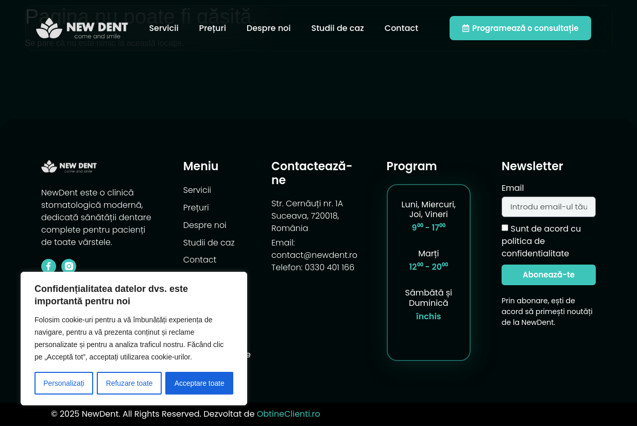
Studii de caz (337, 28)
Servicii (163, 28)
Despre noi (269, 28)
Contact (401, 28)
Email (513, 189)
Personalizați (63, 383)
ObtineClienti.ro (288, 414)
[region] (134, 338)
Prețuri (212, 28)
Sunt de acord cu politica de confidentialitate (541, 241)
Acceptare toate (199, 383)
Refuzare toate (129, 383)
